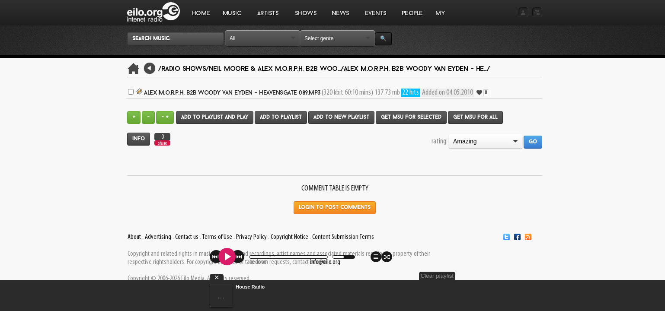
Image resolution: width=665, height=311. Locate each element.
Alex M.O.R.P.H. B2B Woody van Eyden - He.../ (417, 69)
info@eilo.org (325, 262)
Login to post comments (335, 207)
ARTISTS (268, 17)
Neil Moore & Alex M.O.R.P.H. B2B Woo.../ (276, 69)
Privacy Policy (251, 237)
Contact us (186, 237)
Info (138, 139)
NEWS (340, 17)
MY (441, 17)
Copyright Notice (289, 237)
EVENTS (375, 17)
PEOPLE (412, 13)
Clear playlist (521, 276)
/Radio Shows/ (183, 69)
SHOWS (305, 17)
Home (201, 13)
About (134, 237)
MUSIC (232, 17)
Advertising (158, 237)
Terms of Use (217, 237)
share (162, 143)
